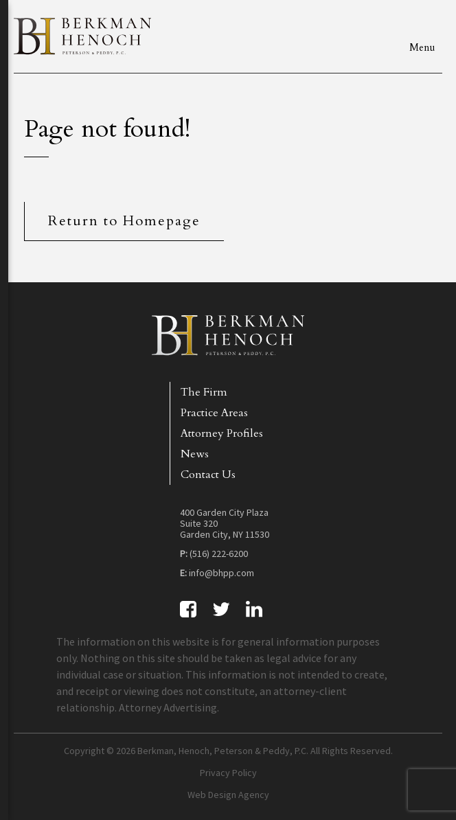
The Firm (204, 392)
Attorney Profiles (222, 433)
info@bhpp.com (221, 573)
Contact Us (208, 474)
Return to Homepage (124, 221)
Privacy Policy (228, 772)
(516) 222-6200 (219, 553)
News (195, 454)
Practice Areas (214, 412)
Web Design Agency (228, 794)
